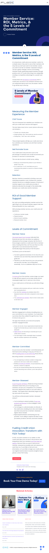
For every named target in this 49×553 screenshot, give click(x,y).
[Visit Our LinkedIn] (41, 551)
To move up (15, 276)
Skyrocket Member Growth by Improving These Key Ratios (40, 514)
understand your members (23, 299)
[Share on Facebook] (9, 53)
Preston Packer (9, 34)
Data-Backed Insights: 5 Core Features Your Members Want (24, 514)
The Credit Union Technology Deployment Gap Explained (13, 532)
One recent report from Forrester (21, 237)
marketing (24, 294)
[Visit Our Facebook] (41, 549)
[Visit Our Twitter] (43, 549)
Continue (24, 46)
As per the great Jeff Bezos (20, 386)
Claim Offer (42, 483)
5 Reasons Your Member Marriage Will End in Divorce (8, 514)
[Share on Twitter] (6, 53)
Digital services (18, 333)
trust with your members (25, 365)
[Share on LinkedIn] (4, 53)
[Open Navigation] (47, 2)
